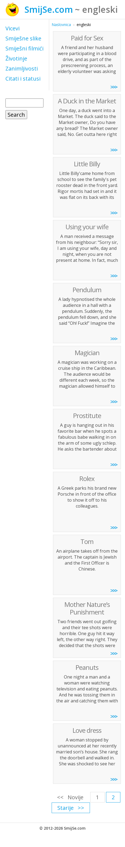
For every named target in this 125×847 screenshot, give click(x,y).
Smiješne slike (23, 38)
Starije (65, 807)
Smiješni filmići (24, 48)
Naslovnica (61, 24)
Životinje (16, 58)
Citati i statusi (22, 78)
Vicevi (12, 28)
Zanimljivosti (21, 68)
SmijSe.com (48, 9)
